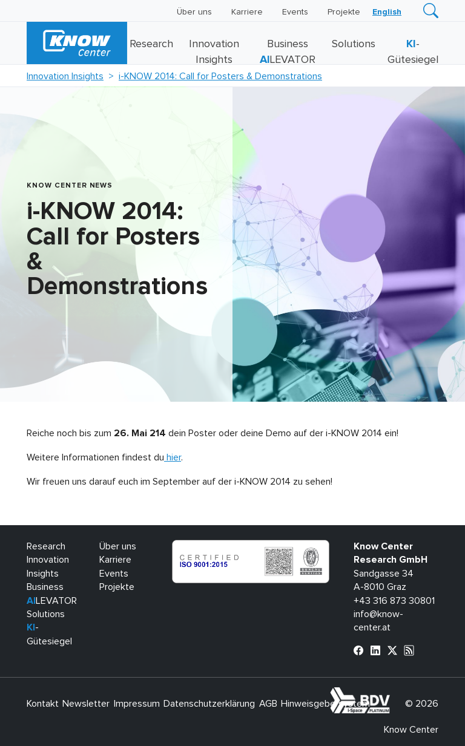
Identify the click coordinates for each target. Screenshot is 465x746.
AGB (268, 703)
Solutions (353, 44)
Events (295, 12)
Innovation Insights (65, 76)
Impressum (137, 703)
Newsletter (86, 703)
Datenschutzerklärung (209, 703)
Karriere (247, 12)
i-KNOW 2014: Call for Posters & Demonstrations (220, 76)
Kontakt (43, 703)
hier (172, 457)
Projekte (344, 12)
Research (151, 44)
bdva (392, 694)
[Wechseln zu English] (386, 12)
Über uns (194, 12)
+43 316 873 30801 (394, 601)
